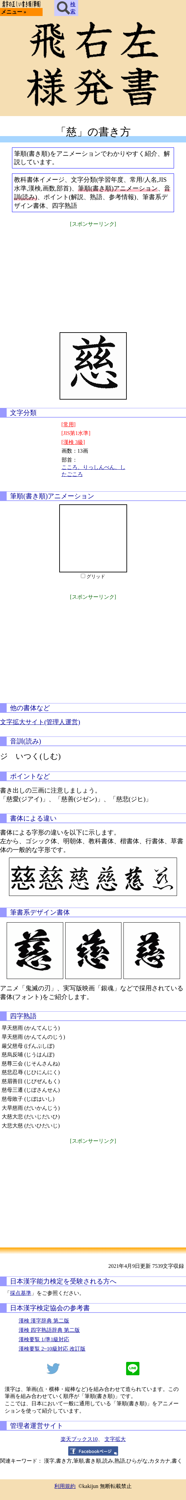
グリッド (96, 576)
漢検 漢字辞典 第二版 (44, 1321)
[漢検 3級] (73, 442)
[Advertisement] (93, 275)
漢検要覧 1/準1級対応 (44, 1339)
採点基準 (20, 1293)
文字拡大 (115, 1439)
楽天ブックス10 (79, 1439)
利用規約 (65, 1486)
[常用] (69, 424)
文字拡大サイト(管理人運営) (40, 721)
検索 (66, 8)
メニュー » (13, 12)
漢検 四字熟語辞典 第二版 (49, 1330)
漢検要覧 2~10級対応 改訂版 (52, 1349)
